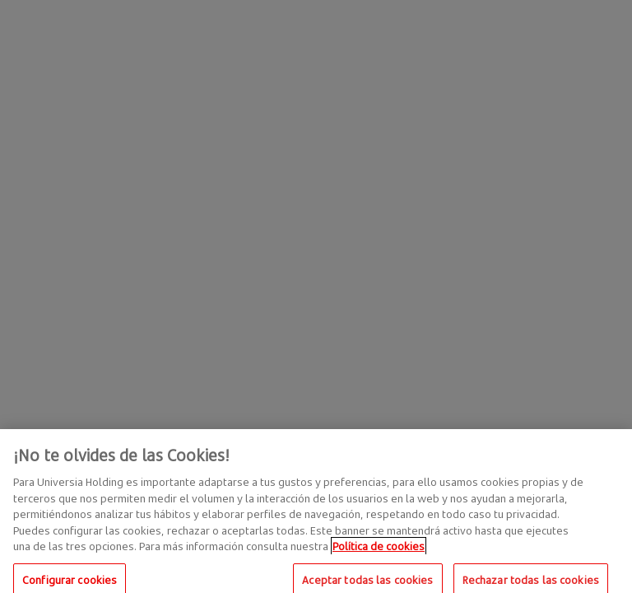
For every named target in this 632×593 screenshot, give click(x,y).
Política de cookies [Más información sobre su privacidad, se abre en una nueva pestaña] (378, 551)
